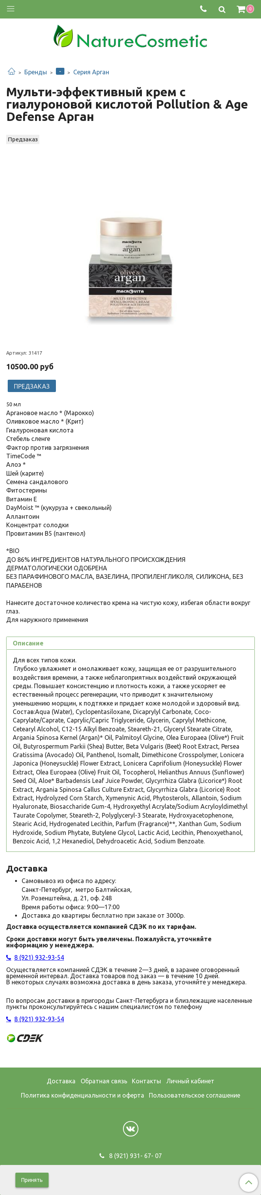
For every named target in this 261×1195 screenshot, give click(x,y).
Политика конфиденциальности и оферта (82, 1095)
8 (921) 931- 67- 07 (135, 1155)
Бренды (35, 72)
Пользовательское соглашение (194, 1095)
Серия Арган (91, 72)
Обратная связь (104, 1081)
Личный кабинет (190, 1081)
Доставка (61, 1081)
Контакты (146, 1081)
